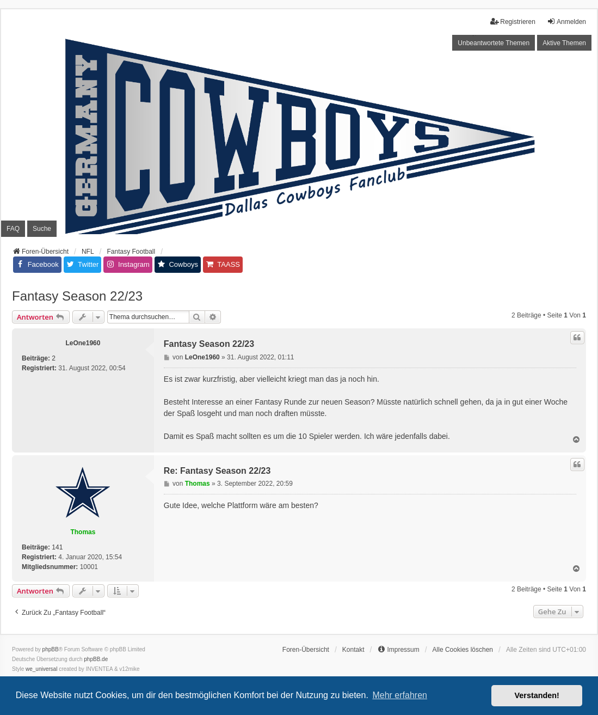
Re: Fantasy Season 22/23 (217, 470)
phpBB (50, 649)
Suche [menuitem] (42, 229)
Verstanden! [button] (537, 695)
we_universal (41, 669)
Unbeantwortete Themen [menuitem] (493, 43)
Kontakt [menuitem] (353, 649)
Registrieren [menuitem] (512, 21)
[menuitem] (398, 650)
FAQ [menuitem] (13, 229)
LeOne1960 (82, 343)
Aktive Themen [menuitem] (564, 43)
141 (57, 547)
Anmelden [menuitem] (566, 21)
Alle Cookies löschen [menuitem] (463, 649)
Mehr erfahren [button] (399, 695)
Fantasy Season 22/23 (77, 296)
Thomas (82, 532)
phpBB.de (96, 659)
